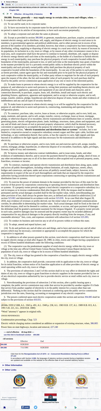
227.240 (54, 327)
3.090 (34, 358)
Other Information (13, 365)
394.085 (88, 297)
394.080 (4, 344)
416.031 (37, 299)
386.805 (94, 323)
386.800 (39, 37)
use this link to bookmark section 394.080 (21, 335)
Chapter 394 (14, 10)
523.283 (84, 217)
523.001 (12, 198)
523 (35, 319)
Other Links (10, 370)
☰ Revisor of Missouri (10, 2)
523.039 (59, 198)
